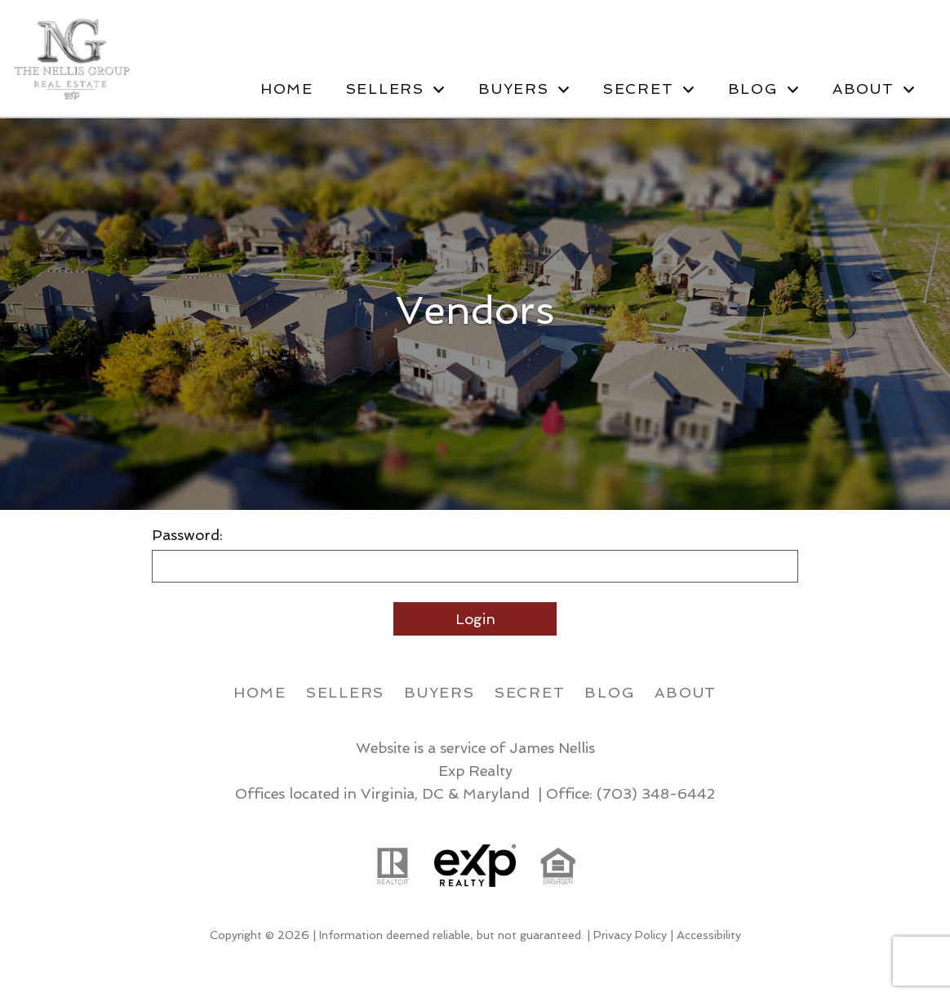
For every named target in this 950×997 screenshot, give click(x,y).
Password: (187, 534)
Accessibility (709, 935)
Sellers (345, 692)
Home (286, 89)
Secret (530, 692)
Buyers (439, 692)
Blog (609, 692)
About (686, 692)
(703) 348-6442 (656, 793)
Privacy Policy (630, 935)
